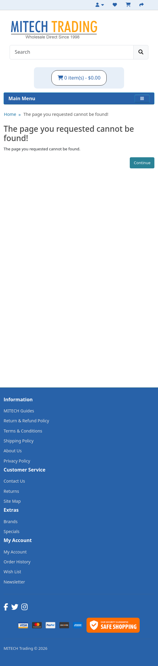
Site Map (12, 501)
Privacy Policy (17, 461)
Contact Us (14, 481)
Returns (11, 491)
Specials (12, 531)
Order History (17, 562)
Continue (142, 162)
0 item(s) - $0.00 (79, 77)
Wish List (12, 571)
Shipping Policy (19, 441)
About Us (13, 451)
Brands (10, 521)
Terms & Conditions (23, 431)
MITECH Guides (19, 411)
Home (10, 114)
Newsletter (14, 582)
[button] (142, 98)
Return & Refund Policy (26, 420)
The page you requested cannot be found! (65, 114)
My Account (15, 552)
